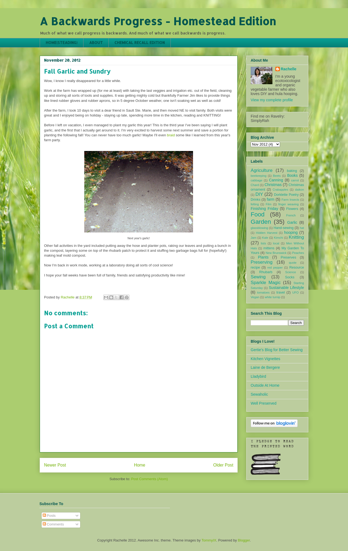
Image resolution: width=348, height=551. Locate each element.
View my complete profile (272, 100)
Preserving (261, 262)
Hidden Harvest (266, 232)
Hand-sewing (284, 228)
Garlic (292, 222)
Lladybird (258, 376)
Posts (49, 516)
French (291, 215)
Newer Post (55, 465)
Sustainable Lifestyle (286, 287)
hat (302, 227)
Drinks (255, 199)
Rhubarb (265, 272)
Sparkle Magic (266, 282)
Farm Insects (290, 199)
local (276, 243)
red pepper (274, 267)
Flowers (292, 209)
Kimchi (278, 237)
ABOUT (96, 42)
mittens (269, 248)
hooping (291, 232)
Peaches (298, 252)
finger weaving (288, 204)
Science (290, 272)
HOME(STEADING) (61, 42)
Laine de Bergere (265, 367)
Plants (263, 257)
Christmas (273, 184)
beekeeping (258, 175)
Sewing (258, 276)
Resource (296, 267)
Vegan (255, 297)
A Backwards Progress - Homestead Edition (158, 21)
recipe (255, 267)
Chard (255, 185)
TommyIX (208, 540)
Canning (276, 180)
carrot (295, 180)
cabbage (256, 180)
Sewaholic (259, 394)
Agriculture (261, 170)
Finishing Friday (264, 208)
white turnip (272, 297)
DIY (259, 194)
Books (292, 175)
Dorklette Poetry (286, 195)
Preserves (288, 257)
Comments (53, 524)
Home (139, 465)
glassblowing (259, 227)
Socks (289, 277)
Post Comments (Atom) (149, 479)
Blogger (244, 540)
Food (258, 214)
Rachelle (289, 69)
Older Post (223, 465)
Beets (277, 175)
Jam (253, 237)
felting (255, 204)
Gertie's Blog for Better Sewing (277, 350)
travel (280, 292)
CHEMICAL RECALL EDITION (139, 42)
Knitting (296, 237)
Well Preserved (263, 403)
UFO (295, 292)
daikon (299, 189)
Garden (261, 221)
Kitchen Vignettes (265, 359)
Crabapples (280, 189)
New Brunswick (276, 252)
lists (263, 243)
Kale (265, 237)
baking (292, 171)
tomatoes (263, 292)
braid (171, 135)
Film (268, 204)
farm (270, 199)
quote (293, 262)
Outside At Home (265, 385)
